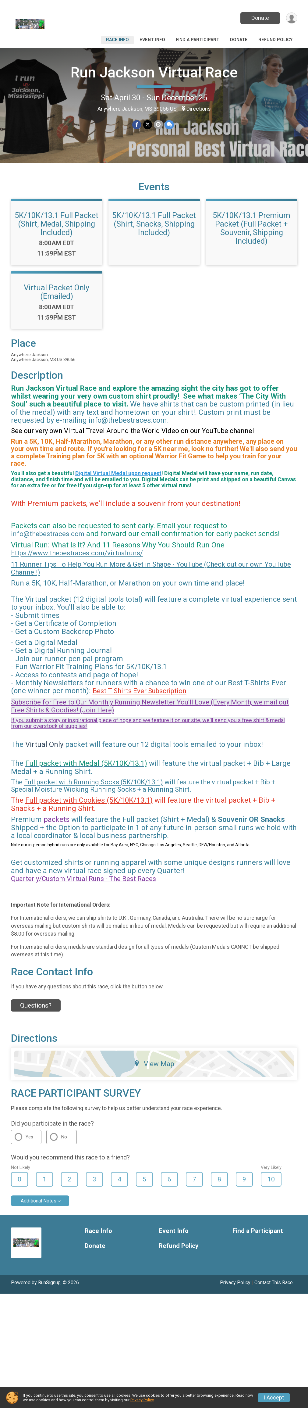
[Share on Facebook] (137, 124)
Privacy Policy (235, 1283)
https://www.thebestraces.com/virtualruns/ (77, 554)
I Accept (274, 1398)
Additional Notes (38, 1202)
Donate (260, 18)
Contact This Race (273, 1283)
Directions (198, 109)
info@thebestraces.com (47, 535)
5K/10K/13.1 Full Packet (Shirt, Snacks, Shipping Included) (154, 225)
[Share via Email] (158, 124)
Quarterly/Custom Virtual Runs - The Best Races (83, 879)
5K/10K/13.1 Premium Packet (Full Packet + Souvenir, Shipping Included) (251, 229)
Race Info (117, 39)
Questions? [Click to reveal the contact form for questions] (35, 1006)
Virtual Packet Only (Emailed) (56, 293)
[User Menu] (291, 18)
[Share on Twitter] (147, 124)
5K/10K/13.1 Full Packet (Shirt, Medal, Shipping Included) (56, 225)
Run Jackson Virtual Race (154, 72)
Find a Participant (197, 39)
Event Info (152, 39)
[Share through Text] (169, 124)
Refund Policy (275, 39)
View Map (154, 1065)
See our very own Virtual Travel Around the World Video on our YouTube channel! (133, 431)
